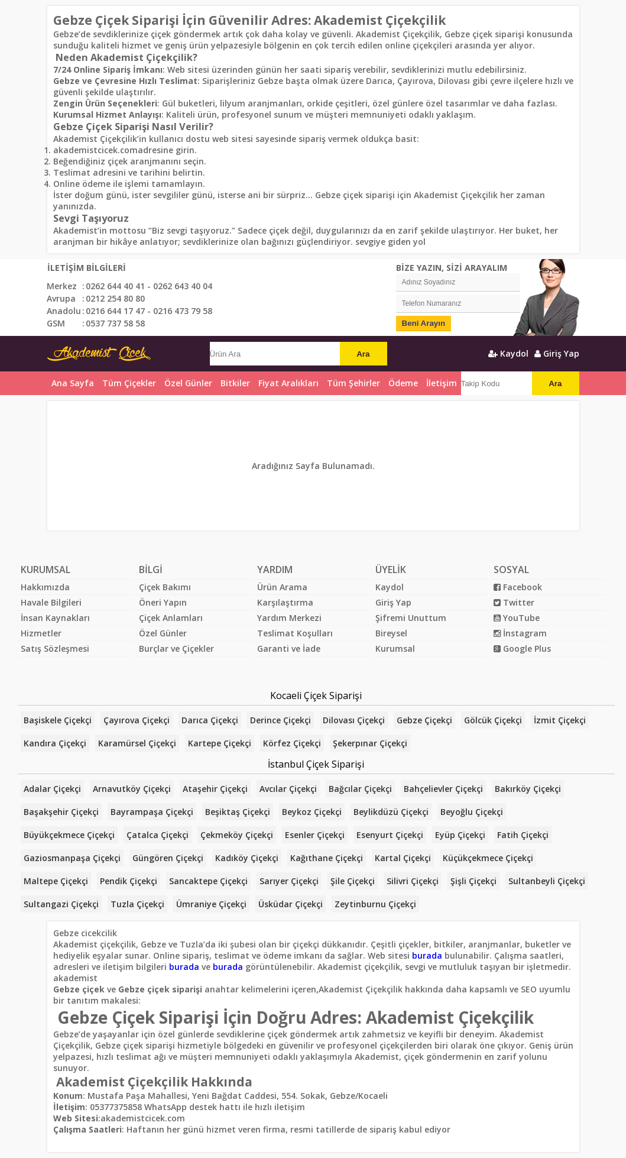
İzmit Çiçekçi (560, 720)
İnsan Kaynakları (55, 617)
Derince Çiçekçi (280, 720)
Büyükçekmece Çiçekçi (69, 834)
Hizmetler (41, 633)
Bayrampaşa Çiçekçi (152, 811)
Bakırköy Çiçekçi (528, 788)
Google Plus (522, 648)
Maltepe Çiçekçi (56, 881)
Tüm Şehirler (353, 383)
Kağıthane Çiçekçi (326, 857)
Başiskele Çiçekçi (58, 720)
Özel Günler (163, 633)
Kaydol (508, 353)
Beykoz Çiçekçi (312, 811)
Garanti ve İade (288, 648)
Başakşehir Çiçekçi (61, 811)
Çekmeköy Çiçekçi (236, 834)
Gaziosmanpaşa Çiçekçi (72, 857)
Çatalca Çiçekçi (158, 834)
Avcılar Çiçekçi (288, 788)
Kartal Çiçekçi (403, 857)
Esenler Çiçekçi (315, 834)
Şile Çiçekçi (352, 881)
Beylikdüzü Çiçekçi (391, 811)
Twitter (514, 602)
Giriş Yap (556, 353)
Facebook (518, 587)
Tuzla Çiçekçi (137, 904)
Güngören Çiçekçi (167, 857)
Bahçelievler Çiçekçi (443, 788)
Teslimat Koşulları (295, 633)
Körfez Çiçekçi (292, 743)
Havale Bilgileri (51, 602)
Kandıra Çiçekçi (55, 743)
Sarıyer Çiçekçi (289, 881)
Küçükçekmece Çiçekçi (488, 857)
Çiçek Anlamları (171, 617)
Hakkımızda (45, 587)
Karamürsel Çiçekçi (137, 743)
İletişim (441, 383)
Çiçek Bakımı (165, 587)
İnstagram (520, 633)
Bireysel (391, 633)
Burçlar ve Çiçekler (176, 648)
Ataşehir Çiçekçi (215, 788)
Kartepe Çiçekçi (219, 743)
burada (427, 955)
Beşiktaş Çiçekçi (237, 811)
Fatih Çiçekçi (523, 834)
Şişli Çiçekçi (473, 881)
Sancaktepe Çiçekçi (208, 881)
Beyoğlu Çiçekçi (471, 811)
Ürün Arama (282, 587)
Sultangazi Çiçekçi (61, 904)
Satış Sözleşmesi (55, 648)
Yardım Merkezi (289, 617)
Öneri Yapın (163, 602)
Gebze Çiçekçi (424, 720)
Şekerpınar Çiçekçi (370, 743)
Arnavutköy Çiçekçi (132, 788)
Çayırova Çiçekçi (136, 720)
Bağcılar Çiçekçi (360, 788)
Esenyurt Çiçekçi (389, 834)
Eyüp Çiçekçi (460, 834)
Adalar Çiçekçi (52, 788)
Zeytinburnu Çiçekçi (375, 904)
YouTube (517, 617)
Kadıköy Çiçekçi (246, 857)
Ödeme (403, 383)
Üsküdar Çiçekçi (290, 904)
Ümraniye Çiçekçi (211, 904)
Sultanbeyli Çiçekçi (546, 881)
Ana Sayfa (72, 383)
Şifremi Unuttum (410, 617)
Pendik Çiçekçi (128, 881)
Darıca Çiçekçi (209, 720)
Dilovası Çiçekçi (354, 720)
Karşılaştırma (285, 602)
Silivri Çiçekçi (413, 881)
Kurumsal (395, 648)
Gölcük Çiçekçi (493, 720)
